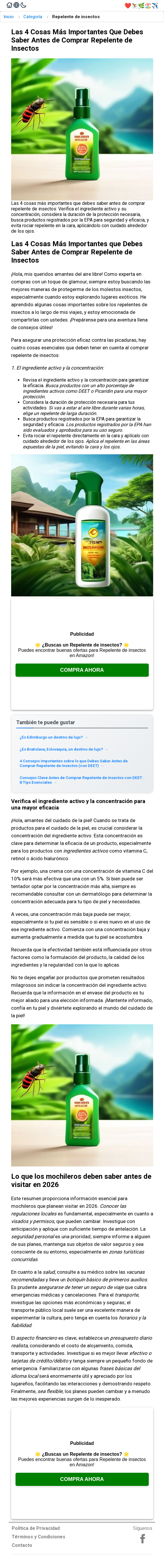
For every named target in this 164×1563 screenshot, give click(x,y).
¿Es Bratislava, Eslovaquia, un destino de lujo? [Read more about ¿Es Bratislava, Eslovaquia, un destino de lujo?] (64, 749)
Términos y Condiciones (38, 1537)
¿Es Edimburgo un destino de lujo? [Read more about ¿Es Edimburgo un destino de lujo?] (54, 737)
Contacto (22, 1545)
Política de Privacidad (36, 1528)
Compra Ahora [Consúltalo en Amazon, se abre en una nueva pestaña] (82, 670)
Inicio (9, 16)
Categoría (32, 16)
